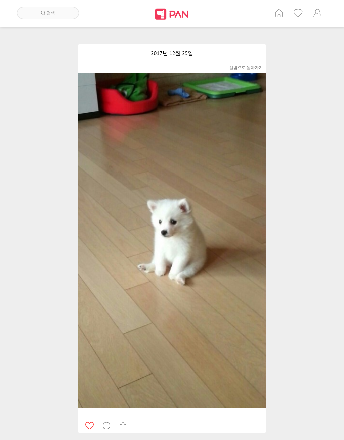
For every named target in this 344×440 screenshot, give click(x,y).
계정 (317, 13)
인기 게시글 (298, 13)
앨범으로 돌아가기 (246, 67)
